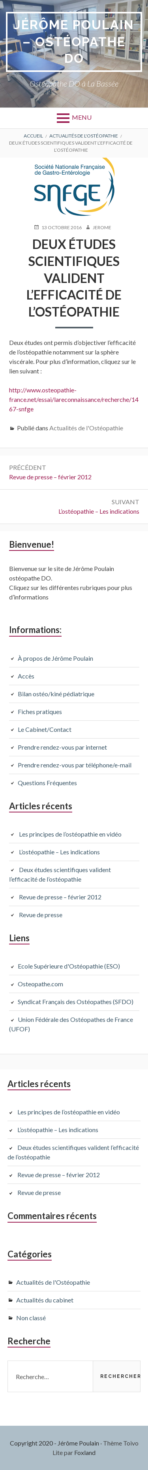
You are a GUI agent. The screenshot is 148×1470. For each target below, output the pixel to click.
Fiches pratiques (40, 711)
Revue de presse (40, 914)
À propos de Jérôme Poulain (55, 658)
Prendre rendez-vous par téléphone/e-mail (74, 765)
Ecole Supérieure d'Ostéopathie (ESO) (69, 966)
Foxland (85, 1452)
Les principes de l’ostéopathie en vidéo (70, 834)
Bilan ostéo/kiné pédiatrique (56, 693)
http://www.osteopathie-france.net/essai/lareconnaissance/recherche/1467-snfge (74, 399)
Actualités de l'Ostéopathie (86, 428)
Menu (82, 117)
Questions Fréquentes (47, 782)
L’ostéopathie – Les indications (59, 852)
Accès (26, 676)
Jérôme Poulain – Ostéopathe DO (74, 41)
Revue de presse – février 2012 (60, 897)
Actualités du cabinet (44, 1300)
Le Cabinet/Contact (44, 729)
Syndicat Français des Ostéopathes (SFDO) (75, 1001)
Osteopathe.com (40, 984)
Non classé (31, 1317)
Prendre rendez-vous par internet (62, 747)
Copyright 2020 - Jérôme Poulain (54, 1443)
